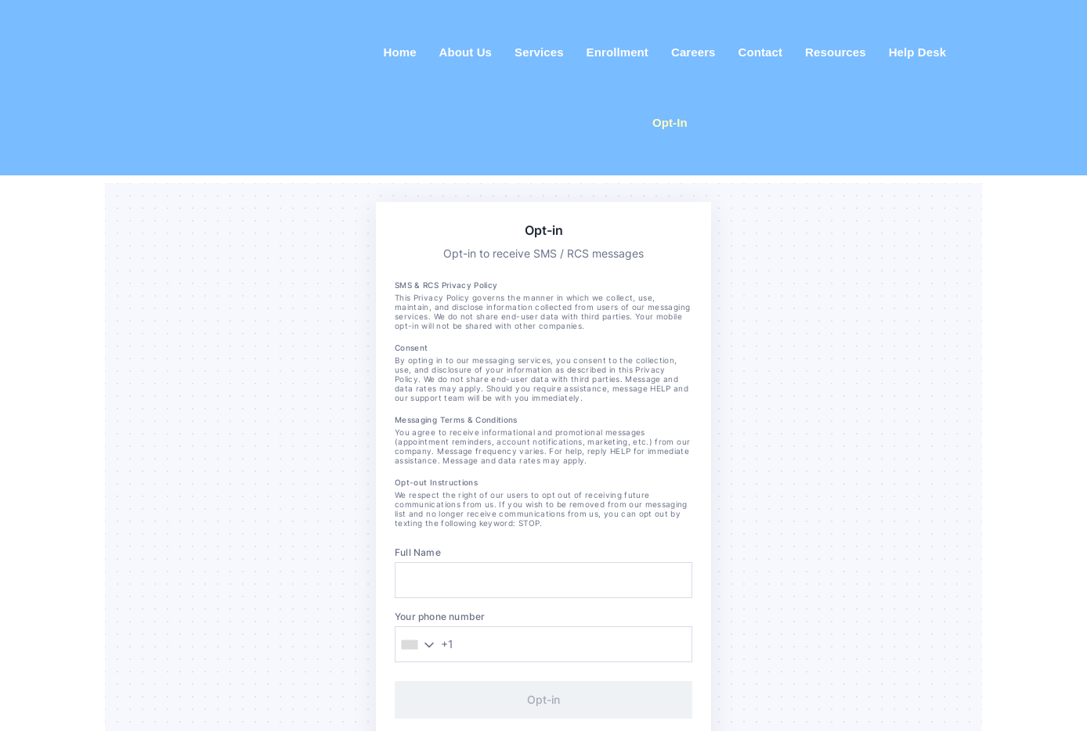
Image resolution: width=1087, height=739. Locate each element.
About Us (465, 52)
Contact (761, 52)
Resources (835, 52)
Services (539, 52)
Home (400, 52)
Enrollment (617, 52)
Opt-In (670, 122)
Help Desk (917, 52)
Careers (693, 52)
